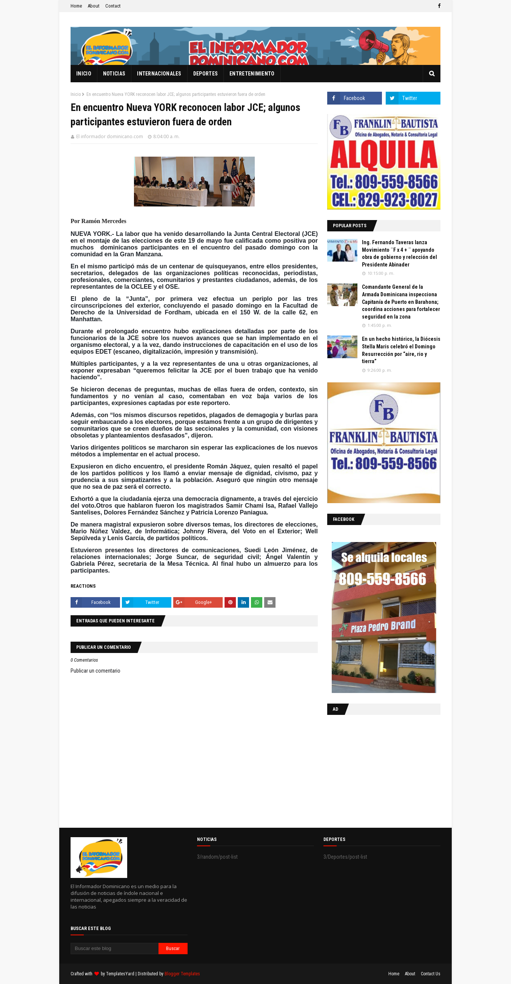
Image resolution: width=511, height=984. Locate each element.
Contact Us (430, 973)
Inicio (76, 94)
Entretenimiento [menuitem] (252, 74)
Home (76, 6)
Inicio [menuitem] (83, 74)
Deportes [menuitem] (205, 74)
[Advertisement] (374, 769)
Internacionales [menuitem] (159, 74)
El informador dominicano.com (109, 136)
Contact (113, 6)
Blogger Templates (182, 973)
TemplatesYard (120, 973)
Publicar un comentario (95, 671)
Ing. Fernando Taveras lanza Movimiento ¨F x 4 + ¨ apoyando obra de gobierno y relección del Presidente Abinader (399, 253)
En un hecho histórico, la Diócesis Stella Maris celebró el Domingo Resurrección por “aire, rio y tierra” (401, 350)
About (94, 6)
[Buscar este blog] (115, 948)
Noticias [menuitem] (114, 74)
